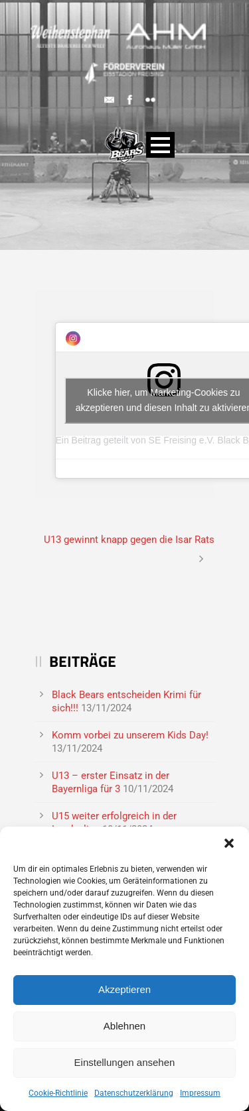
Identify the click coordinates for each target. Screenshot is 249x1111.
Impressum (200, 1093)
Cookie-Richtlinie (58, 1093)
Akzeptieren (124, 989)
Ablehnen (124, 1025)
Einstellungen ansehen (124, 1062)
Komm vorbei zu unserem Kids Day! (130, 735)
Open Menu (160, 145)
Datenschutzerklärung (133, 1093)
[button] (229, 843)
